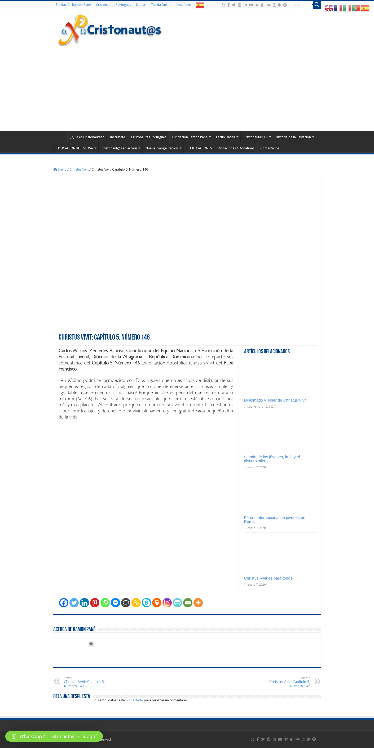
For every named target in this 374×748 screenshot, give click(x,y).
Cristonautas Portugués (113, 5)
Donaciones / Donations (236, 148)
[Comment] (125, 602)
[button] (54, 736)
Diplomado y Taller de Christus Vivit (275, 400)
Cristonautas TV (255, 137)
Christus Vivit (79, 169)
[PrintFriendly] (177, 602)
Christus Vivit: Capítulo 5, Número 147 (91, 682)
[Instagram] (167, 602)
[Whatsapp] (105, 602)
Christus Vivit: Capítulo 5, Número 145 (283, 682)
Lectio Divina (225, 137)
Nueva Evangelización (162, 148)
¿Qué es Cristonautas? (87, 137)
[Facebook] (63, 602)
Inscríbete (183, 5)
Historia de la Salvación (293, 137)
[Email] (187, 602)
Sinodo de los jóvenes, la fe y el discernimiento (272, 459)
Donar (141, 5)
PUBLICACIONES (199, 148)
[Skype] (146, 602)
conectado (135, 700)
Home (60, 136)
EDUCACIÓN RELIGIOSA (74, 148)
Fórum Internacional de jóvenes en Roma (274, 519)
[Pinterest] (94, 602)
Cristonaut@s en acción (119, 148)
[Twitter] (74, 602)
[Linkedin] (84, 602)
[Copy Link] (136, 602)
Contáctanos (269, 148)
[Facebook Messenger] (115, 602)
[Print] (156, 602)
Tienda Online (161, 5)
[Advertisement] (187, 86)
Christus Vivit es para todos (268, 578)
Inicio (60, 169)
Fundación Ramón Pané (73, 5)
